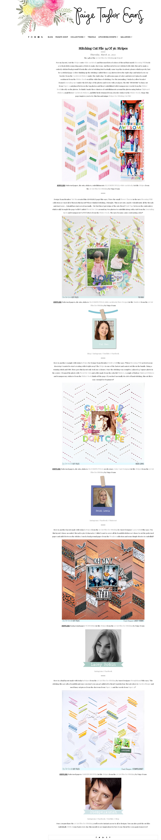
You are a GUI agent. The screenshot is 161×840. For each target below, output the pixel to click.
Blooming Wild (140, 62)
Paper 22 (66, 86)
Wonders (112, 536)
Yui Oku (74, 199)
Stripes (119, 58)
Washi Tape (129, 206)
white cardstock (90, 62)
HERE (69, 827)
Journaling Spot (71, 83)
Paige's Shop (61, 37)
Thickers (121, 373)
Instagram (97, 353)
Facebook (115, 353)
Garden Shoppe (145, 684)
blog (50, 37)
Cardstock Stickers (80, 76)
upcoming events (107, 37)
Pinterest (113, 520)
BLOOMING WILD (112, 185)
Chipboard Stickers (146, 373)
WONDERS (89, 626)
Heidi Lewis (112, 363)
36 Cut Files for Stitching (105, 58)
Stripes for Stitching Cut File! (120, 96)
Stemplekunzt (136, 680)
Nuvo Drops (122, 302)
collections (77, 37)
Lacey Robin (137, 530)
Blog (89, 353)
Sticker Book (81, 79)
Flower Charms (126, 199)
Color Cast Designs (121, 469)
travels (92, 37)
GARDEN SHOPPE (89, 774)
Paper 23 (131, 687)
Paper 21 (109, 687)
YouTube (106, 353)
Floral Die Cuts (92, 209)
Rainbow (137, 302)
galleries (126, 37)
